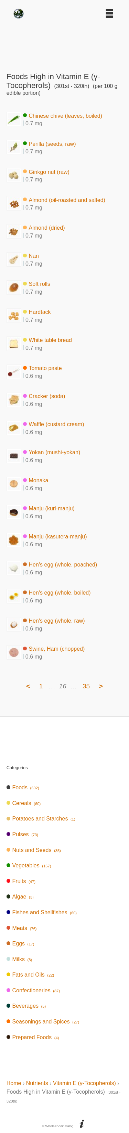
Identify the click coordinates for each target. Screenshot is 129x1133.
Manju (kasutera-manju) (55, 536)
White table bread (47, 340)
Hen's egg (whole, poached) (60, 565)
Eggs (20, 943)
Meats (22, 928)
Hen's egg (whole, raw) (54, 621)
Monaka (36, 480)
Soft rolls (36, 284)
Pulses (22, 834)
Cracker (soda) (44, 396)
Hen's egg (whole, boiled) (57, 593)
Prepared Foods (33, 1037)
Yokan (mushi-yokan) (51, 452)
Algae (20, 897)
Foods (23, 787)
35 (86, 686)
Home (14, 1083)
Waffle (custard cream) (53, 424)
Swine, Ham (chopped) (54, 649)
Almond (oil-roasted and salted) (64, 200)
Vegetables (29, 865)
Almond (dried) (44, 228)
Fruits (21, 881)
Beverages (26, 1006)
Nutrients (37, 1083)
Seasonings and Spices (43, 1021)
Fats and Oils (30, 975)
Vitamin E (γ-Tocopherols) (84, 1083)
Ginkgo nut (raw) (46, 172)
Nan (31, 256)
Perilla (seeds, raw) (49, 144)
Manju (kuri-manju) (49, 508)
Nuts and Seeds (34, 850)
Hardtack (37, 312)
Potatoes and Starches (41, 819)
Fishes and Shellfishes (42, 912)
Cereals (24, 803)
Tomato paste (42, 368)
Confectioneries (33, 990)
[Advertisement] (65, 43)
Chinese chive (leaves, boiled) (62, 115)
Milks (19, 959)
